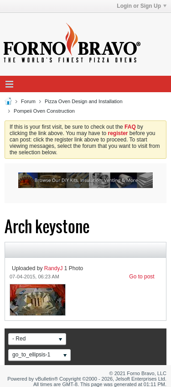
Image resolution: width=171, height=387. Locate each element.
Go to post (141, 276)
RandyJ (53, 268)
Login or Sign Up (141, 6)
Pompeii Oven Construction (44, 111)
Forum (28, 101)
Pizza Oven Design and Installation (84, 101)
